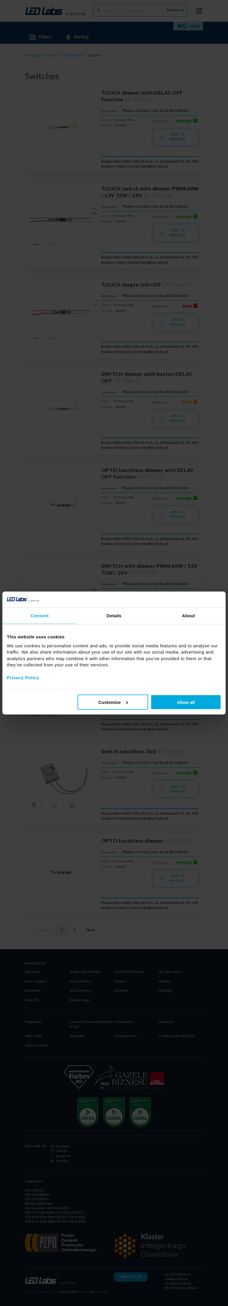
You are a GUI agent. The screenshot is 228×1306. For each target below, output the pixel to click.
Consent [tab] (40, 615)
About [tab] (188, 615)
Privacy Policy (23, 677)
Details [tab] (114, 615)
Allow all (186, 701)
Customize (113, 701)
